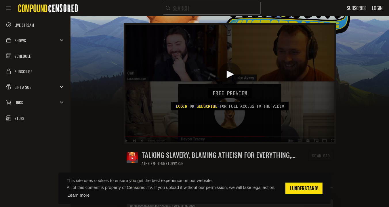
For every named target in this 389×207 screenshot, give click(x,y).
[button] (35, 40)
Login (181, 106)
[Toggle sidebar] (8, 8)
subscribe (207, 106)
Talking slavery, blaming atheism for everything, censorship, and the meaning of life (216, 155)
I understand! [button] (304, 188)
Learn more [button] (79, 195)
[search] (212, 8)
